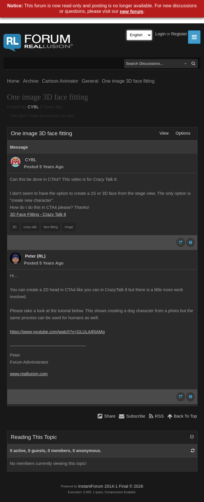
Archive (30, 81)
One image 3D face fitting (128, 81)
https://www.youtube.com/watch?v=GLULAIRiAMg (57, 331)
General (90, 81)
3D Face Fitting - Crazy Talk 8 (38, 214)
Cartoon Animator (60, 81)
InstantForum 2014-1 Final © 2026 (110, 486)
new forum (131, 11)
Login (160, 34)
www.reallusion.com (29, 373)
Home (13, 81)
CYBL (33, 107)
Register (179, 34)
